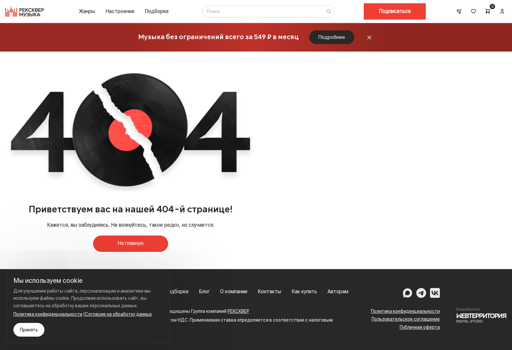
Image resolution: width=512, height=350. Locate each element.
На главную (131, 244)
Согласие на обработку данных (118, 314)
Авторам (338, 291)
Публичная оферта (420, 327)
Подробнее (331, 38)
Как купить (304, 291)
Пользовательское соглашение (406, 319)
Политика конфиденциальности (405, 311)
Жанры (87, 11)
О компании (233, 291)
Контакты (269, 291)
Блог (204, 291)
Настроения (119, 11)
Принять (29, 329)
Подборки (156, 11)
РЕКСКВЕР (238, 311)
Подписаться (394, 11)
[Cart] (487, 11)
